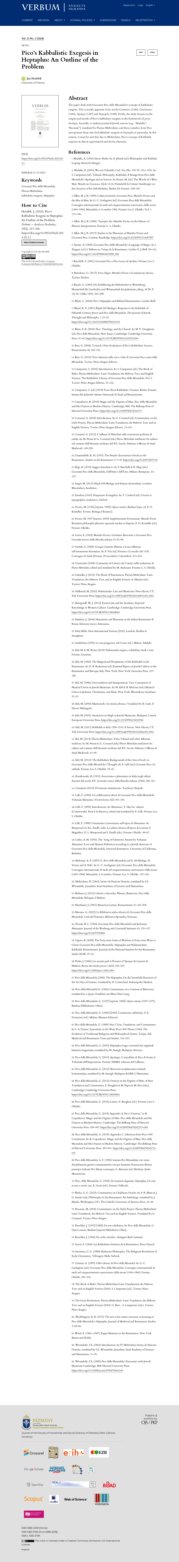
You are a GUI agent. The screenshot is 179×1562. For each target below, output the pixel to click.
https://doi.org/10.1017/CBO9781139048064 (96, 612)
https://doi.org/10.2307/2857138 (140, 460)
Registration (129, 5)
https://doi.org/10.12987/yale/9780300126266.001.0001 (124, 732)
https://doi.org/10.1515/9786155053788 (122, 720)
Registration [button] (144, 20)
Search (126, 20)
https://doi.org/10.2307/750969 (88, 933)
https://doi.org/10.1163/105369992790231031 (96, 322)
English (151, 4)
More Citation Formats (34, 242)
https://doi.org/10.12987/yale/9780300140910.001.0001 (124, 596)
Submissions (108, 20)
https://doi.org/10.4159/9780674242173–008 (124, 1127)
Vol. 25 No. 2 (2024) (33, 38)
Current (27, 20)
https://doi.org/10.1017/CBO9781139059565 (96, 1094)
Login (140, 5)
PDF (141, 52)
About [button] (58, 20)
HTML (152, 52)
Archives (43, 20)
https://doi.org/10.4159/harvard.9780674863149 (97, 1370)
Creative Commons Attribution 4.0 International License (42, 262)
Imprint (26, 1549)
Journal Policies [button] (81, 20)
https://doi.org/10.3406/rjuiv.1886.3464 (93, 970)
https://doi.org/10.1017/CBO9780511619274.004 (112, 338)
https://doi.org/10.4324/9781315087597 (132, 237)
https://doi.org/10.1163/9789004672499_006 (95, 254)
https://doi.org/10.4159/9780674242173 (121, 411)
